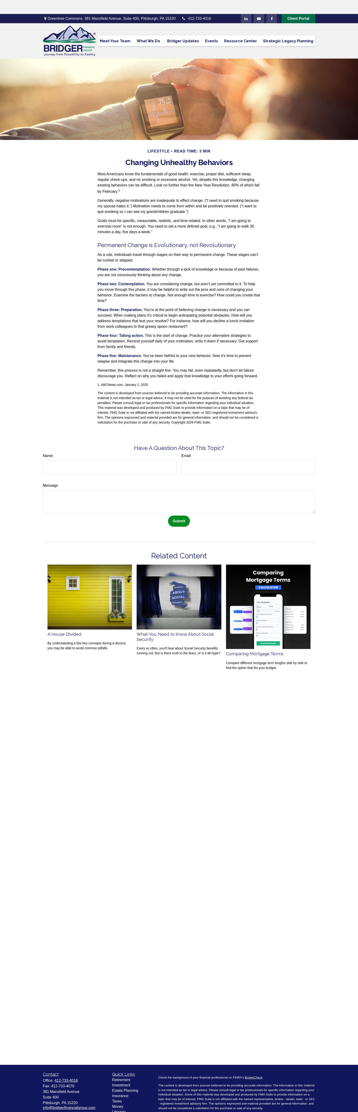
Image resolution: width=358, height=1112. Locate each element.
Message (50, 471)
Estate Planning (125, 1077)
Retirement (121, 1066)
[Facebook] (272, 4)
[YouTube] (259, 4)
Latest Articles (123, 1103)
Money (117, 1093)
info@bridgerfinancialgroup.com (69, 1094)
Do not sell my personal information (289, 1107)
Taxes (117, 1087)
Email (186, 442)
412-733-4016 (196, 5)
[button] (115, 27)
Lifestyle (119, 1098)
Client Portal (298, 5)
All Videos (120, 1109)
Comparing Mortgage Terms (255, 639)
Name (48, 442)
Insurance (120, 1082)
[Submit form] (179, 507)
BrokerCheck (253, 1063)
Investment (121, 1071)
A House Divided (64, 620)
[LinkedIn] (246, 4)
